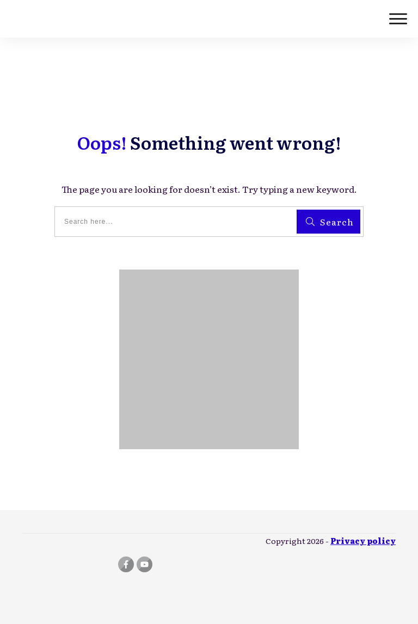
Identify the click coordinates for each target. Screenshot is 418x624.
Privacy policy (363, 540)
